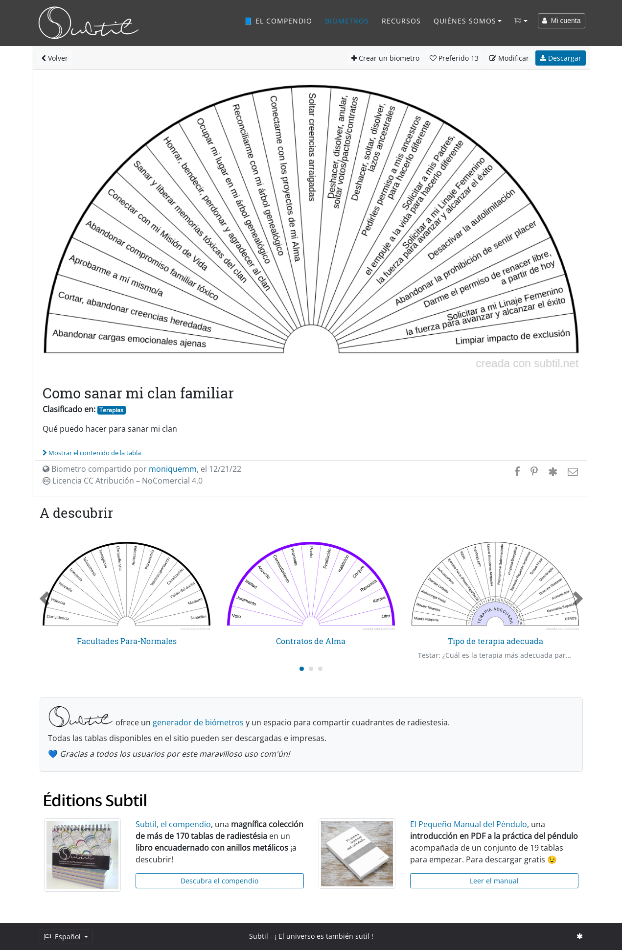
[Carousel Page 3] (320, 669)
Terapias (111, 410)
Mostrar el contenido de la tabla (92, 452)
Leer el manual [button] (494, 880)
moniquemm (173, 468)
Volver (54, 58)
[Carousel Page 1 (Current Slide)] (301, 669)
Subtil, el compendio (173, 824)
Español (63, 936)
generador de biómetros (198, 722)
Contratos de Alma (311, 641)
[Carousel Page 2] (311, 669)
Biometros (347, 20)
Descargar (560, 58)
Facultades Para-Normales (127, 641)
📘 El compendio (278, 20)
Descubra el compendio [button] (219, 880)
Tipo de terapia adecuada (495, 641)
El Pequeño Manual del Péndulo (468, 824)
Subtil (258, 936)
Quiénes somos (465, 20)
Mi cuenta (561, 20)
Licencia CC (123, 480)
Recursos (401, 20)
